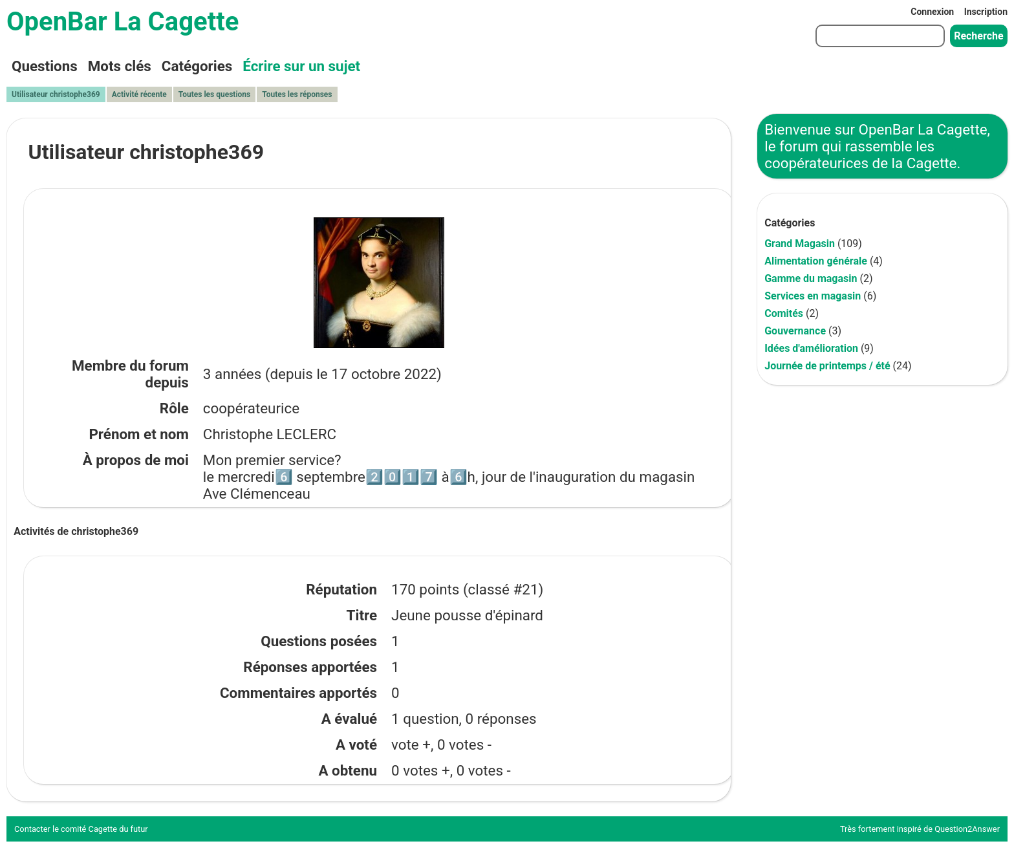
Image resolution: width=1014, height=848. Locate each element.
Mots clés (119, 66)
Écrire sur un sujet (301, 66)
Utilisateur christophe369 (56, 94)
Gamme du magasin (810, 278)
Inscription (986, 11)
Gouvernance (795, 331)
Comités (783, 313)
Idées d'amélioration (811, 348)
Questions (45, 66)
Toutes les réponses (297, 94)
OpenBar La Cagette (122, 21)
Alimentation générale (815, 261)
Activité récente (139, 94)
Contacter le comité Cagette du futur (81, 829)
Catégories (197, 66)
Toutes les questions (214, 94)
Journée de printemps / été (827, 366)
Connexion (932, 11)
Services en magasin (812, 296)
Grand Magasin (799, 243)
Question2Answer (967, 829)
